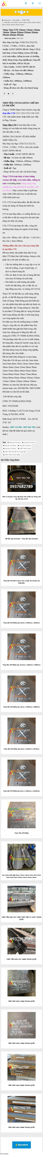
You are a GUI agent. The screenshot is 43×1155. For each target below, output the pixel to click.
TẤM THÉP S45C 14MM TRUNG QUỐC (21, 1001)
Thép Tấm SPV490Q (21, 833)
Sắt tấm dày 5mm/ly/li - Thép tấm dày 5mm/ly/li (21, 539)
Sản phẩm (16, 20)
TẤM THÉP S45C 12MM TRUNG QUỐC (21, 1043)
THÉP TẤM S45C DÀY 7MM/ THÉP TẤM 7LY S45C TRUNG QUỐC (21, 918)
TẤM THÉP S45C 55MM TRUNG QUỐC (21, 1127)
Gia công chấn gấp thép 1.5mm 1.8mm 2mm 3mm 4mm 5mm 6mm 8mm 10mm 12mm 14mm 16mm (21, 876)
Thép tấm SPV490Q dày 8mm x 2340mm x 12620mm (21, 791)
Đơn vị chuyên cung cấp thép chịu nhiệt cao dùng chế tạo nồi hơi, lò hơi (21, 498)
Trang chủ (6, 20)
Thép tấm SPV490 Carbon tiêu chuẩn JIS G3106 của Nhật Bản (21, 582)
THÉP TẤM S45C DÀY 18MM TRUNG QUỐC (21, 959)
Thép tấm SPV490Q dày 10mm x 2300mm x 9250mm (21, 623)
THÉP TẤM (25, 20)
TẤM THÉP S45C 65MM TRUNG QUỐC (21, 1085)
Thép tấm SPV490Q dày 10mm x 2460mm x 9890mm (21, 707)
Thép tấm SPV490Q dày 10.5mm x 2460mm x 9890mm (21, 665)
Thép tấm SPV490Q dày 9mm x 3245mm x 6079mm (21, 749)
